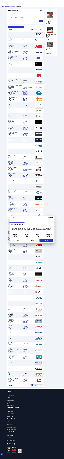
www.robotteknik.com (26, 286)
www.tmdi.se (24, 357)
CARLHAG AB (10, 103)
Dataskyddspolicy (10, 437)
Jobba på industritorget (11, 440)
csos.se (23, 122)
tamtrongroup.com (25, 344)
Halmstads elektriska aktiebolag (13, 167)
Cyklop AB (10, 126)
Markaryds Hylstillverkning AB (13, 208)
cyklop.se (24, 128)
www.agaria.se (24, 52)
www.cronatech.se (25, 116)
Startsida (2, 6)
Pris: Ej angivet (49, 24)
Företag (6, 6)
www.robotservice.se (26, 157)
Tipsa (41, 10)
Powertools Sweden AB (12, 255)
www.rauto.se (24, 274)
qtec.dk (23, 268)
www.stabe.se (24, 321)
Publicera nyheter (10, 416)
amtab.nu (24, 81)
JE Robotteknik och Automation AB (13, 184)
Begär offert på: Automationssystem (16, 26)
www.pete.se (24, 251)
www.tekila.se (24, 350)
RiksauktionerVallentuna (48, 23)
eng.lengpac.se (25, 93)
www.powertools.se (25, 257)
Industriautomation (11, 6)
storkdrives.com (25, 327)
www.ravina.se (24, 280)
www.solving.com (25, 315)
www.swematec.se (25, 333)
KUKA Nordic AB (10, 202)
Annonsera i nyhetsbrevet (11, 414)
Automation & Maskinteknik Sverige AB (14, 79)
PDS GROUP (10, 243)
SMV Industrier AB (11, 301)
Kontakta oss (9, 438)
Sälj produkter (9, 398)
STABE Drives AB (11, 319)
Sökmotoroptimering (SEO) (11, 422)
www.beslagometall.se (26, 40)
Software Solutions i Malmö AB (13, 307)
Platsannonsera (9, 403)
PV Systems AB (10, 260)
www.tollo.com (24, 363)
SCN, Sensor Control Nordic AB (13, 290)
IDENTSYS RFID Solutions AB (12, 173)
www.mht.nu (24, 210)
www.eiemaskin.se (25, 151)
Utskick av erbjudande (10, 413)
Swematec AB (10, 331)
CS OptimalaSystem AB (12, 120)
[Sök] (61, 4)
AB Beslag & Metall (11, 38)
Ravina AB (9, 278)
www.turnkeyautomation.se (26, 368)
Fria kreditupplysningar (11, 405)
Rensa (36, 21)
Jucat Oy (9, 196)
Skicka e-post (24, 41)
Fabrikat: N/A (48, 21)
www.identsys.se (25, 175)
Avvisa (17, 240)
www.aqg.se (24, 75)
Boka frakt (8, 397)
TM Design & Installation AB (12, 355)
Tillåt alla (46, 240)
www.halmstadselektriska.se (27, 169)
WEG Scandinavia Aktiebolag (13, 378)
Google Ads (9, 421)
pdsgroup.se (24, 245)
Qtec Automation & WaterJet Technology (15, 266)
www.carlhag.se (25, 105)
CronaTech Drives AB (11, 114)
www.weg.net (24, 380)
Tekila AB (9, 348)
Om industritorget (10, 435)
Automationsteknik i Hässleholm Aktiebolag (15, 85)
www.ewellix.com (25, 163)
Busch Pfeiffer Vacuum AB (12, 97)
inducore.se (24, 181)
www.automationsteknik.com (27, 87)
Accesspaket (9, 402)
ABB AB (9, 44)
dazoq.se (24, 140)
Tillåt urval (32, 240)
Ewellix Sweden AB (11, 161)
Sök (41, 21)
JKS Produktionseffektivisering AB (13, 190)
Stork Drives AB (10, 325)
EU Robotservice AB (11, 155)
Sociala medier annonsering (11, 424)
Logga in (59, 2)
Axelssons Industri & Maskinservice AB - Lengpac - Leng (17, 91)
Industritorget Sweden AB (12, 444)
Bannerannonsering (10, 411)
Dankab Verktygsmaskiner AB (13, 132)
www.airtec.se (24, 58)
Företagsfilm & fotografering (11, 427)
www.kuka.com (24, 204)
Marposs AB (10, 214)
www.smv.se (24, 303)
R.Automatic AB (10, 272)
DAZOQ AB (10, 138)
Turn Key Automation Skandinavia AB (14, 366)
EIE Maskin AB (10, 149)
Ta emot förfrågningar (10, 395)
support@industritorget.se (11, 447)
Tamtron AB (10, 342)
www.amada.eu (25, 64)
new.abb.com (24, 46)
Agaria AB (9, 50)
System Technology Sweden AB (13, 336)
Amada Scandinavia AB (12, 62)
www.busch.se (24, 99)
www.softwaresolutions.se (26, 309)
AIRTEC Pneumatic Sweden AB (13, 56)
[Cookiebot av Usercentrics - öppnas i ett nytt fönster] (49, 218)
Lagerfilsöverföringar (10, 400)
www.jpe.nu (24, 192)
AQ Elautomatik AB (11, 73)
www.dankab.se (25, 134)
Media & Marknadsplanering (11, 429)
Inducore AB (10, 179)
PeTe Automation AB (11, 249)
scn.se (23, 292)
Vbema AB (10, 372)
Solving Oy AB (10, 313)
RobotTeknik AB (10, 284)
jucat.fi (23, 198)
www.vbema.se (25, 374)
